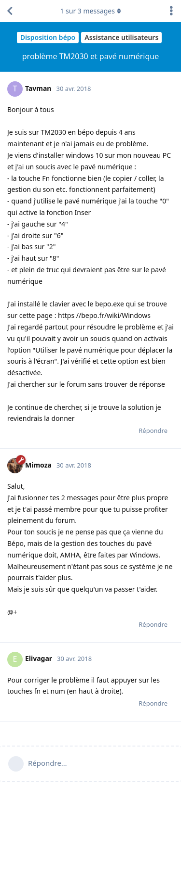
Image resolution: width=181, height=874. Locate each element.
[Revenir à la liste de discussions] (9, 11)
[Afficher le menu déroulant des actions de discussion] (171, 11)
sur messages (90, 10)
